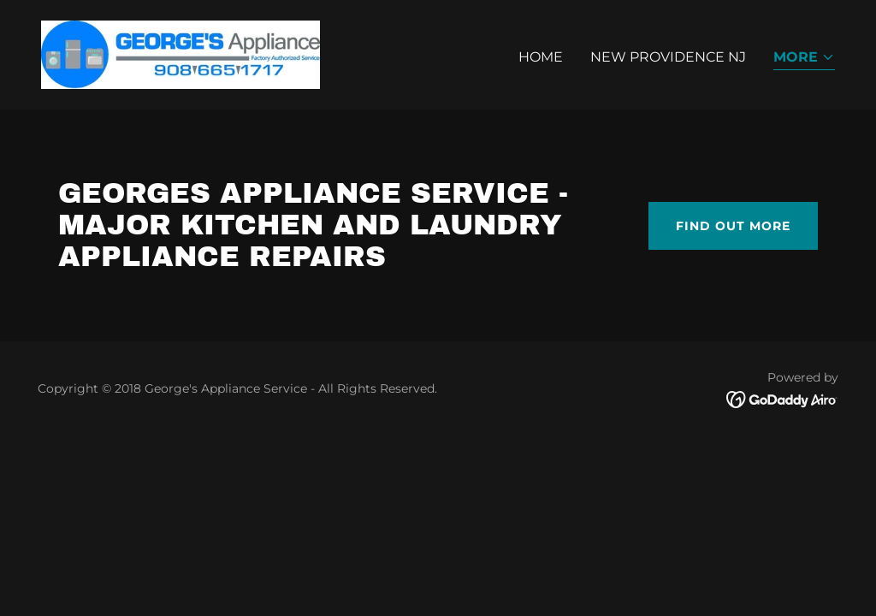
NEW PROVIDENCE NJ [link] (668, 57)
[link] (180, 53)
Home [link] (540, 57)
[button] (804, 58)
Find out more (733, 226)
